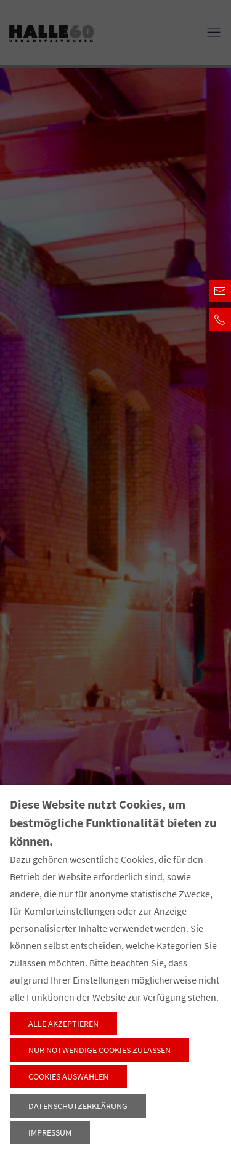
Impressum (49, 1132)
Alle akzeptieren (63, 1023)
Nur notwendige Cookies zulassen (99, 1050)
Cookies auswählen (68, 1076)
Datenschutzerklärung (78, 1106)
